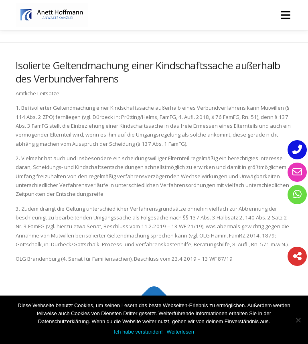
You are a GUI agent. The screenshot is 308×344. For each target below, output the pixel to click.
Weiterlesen (180, 332)
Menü (285, 14)
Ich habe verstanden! (138, 332)
